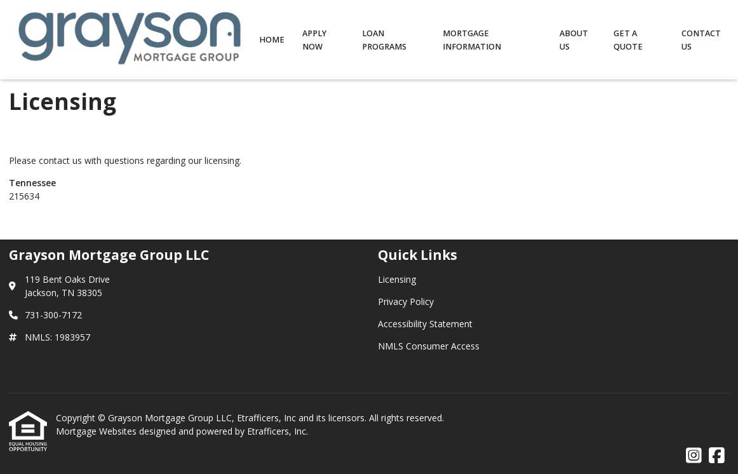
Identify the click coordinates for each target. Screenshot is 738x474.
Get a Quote (628, 40)
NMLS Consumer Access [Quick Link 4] (429, 346)
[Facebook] (717, 456)
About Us (574, 40)
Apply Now (314, 40)
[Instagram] (694, 456)
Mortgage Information (472, 40)
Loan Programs (384, 40)
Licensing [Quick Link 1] (397, 279)
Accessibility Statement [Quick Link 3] (425, 324)
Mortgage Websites (97, 431)
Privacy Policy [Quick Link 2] (406, 301)
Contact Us (701, 40)
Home (272, 39)
